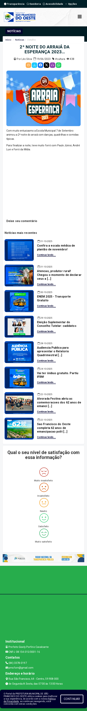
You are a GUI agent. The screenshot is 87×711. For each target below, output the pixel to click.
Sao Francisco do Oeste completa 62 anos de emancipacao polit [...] (54, 427)
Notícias (19, 39)
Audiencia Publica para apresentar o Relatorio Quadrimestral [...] (53, 351)
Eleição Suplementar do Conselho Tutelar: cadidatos (56, 324)
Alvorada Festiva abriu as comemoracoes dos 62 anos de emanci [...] (59, 402)
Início (8, 39)
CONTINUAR (72, 699)
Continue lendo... (46, 255)
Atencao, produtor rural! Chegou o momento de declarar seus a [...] (59, 274)
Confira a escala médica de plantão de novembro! (56, 247)
